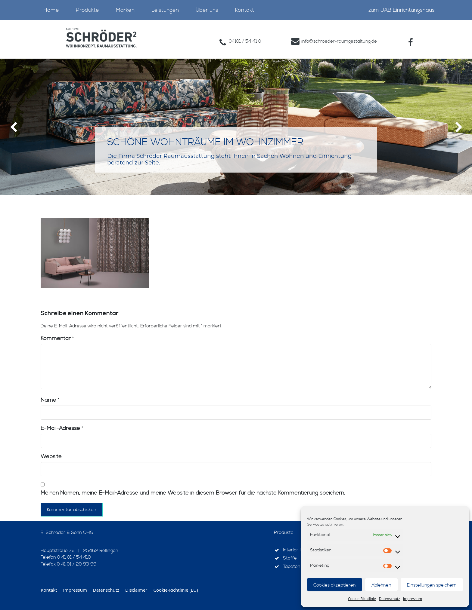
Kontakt (244, 10)
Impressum (412, 598)
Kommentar (57, 338)
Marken (125, 10)
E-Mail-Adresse (62, 428)
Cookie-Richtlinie (362, 598)
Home (51, 10)
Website (51, 456)
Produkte (87, 10)
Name (50, 400)
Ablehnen (381, 585)
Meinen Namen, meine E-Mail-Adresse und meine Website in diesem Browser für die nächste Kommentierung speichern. (193, 492)
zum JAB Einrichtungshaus (401, 10)
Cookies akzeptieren (334, 585)
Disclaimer (136, 590)
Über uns (207, 10)
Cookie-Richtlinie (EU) (175, 590)
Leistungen (165, 10)
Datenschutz (389, 598)
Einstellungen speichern (432, 585)
